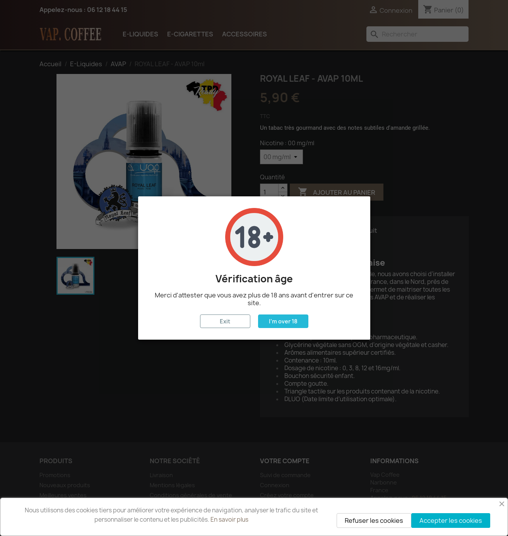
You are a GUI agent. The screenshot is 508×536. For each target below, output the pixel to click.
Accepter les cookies (450, 520)
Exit (225, 321)
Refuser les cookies (374, 520)
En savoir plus (229, 519)
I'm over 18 (283, 321)
